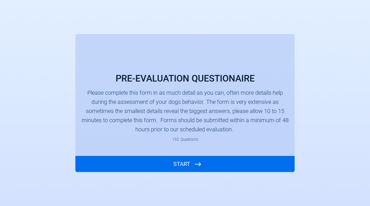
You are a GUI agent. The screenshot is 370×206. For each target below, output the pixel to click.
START (181, 164)
